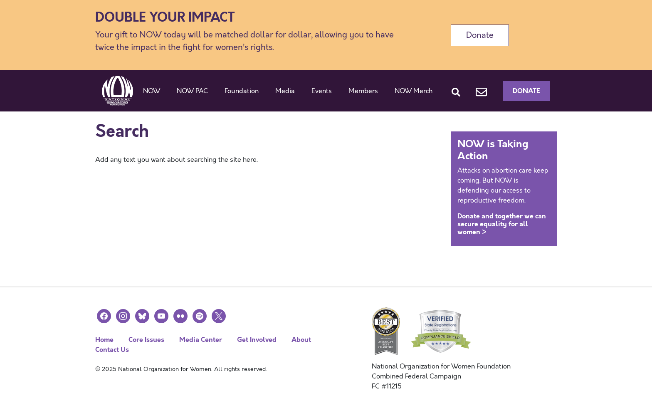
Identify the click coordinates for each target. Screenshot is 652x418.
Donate (480, 35)
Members (363, 91)
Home (104, 339)
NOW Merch (413, 91)
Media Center (200, 339)
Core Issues (146, 339)
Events (321, 91)
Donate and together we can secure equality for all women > (501, 224)
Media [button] (285, 91)
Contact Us (112, 349)
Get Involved (257, 339)
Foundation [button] (242, 91)
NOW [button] (151, 91)
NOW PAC (192, 91)
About (301, 339)
